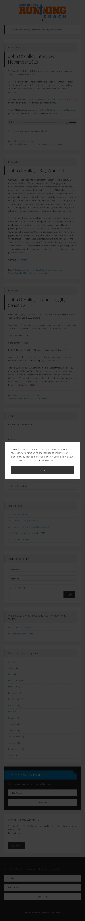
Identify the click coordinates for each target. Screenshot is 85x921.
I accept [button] (42, 401)
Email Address (14, 833)
